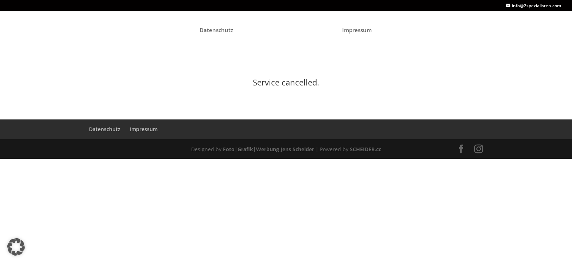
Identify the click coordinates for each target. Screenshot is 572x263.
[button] (16, 247)
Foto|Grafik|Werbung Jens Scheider (268, 149)
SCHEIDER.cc (365, 149)
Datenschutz (216, 30)
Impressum (357, 30)
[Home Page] (287, 32)
